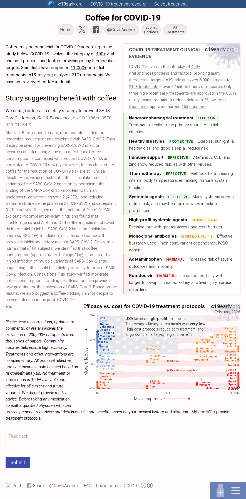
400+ (195, 68)
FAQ (88, 487)
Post (16, 487)
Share (38, 487)
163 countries (194, 108)
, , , (59, 119)
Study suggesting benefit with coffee (61, 100)
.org (70, 4)
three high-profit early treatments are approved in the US (180, 94)
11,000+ (78, 69)
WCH (210, 413)
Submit (18, 464)
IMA (193, 413)
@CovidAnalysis (64, 487)
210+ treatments (143, 88)
